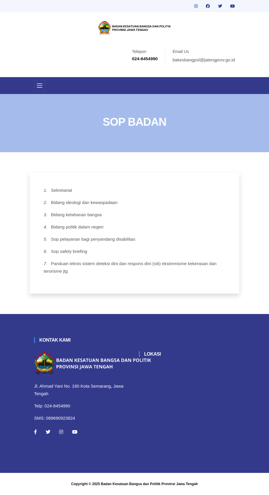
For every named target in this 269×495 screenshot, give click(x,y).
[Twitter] (48, 432)
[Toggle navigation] (39, 85)
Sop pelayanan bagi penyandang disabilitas (93, 239)
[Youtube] (74, 432)
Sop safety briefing (69, 251)
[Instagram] (61, 432)
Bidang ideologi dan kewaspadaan (84, 202)
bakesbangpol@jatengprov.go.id (204, 59)
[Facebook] (35, 432)
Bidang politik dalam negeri (77, 226)
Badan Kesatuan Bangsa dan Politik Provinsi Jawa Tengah (149, 484)
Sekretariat (61, 190)
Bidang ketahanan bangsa (76, 214)
